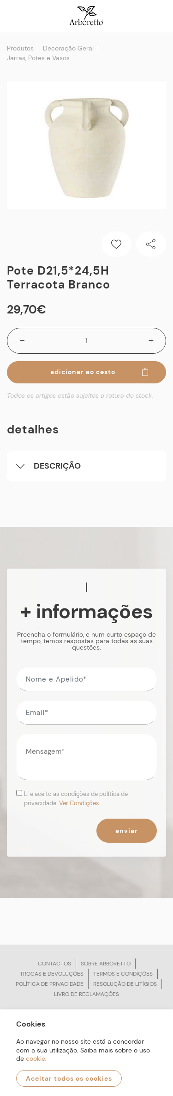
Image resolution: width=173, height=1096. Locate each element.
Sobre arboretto (106, 963)
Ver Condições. (80, 803)
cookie (35, 1058)
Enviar (126, 831)
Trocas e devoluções (52, 973)
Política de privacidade (50, 984)
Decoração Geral (68, 48)
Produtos (20, 48)
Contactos (54, 963)
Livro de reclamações (86, 994)
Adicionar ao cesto (100, 372)
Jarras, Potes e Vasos (38, 58)
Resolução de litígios (125, 984)
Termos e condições (123, 973)
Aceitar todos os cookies (69, 1078)
